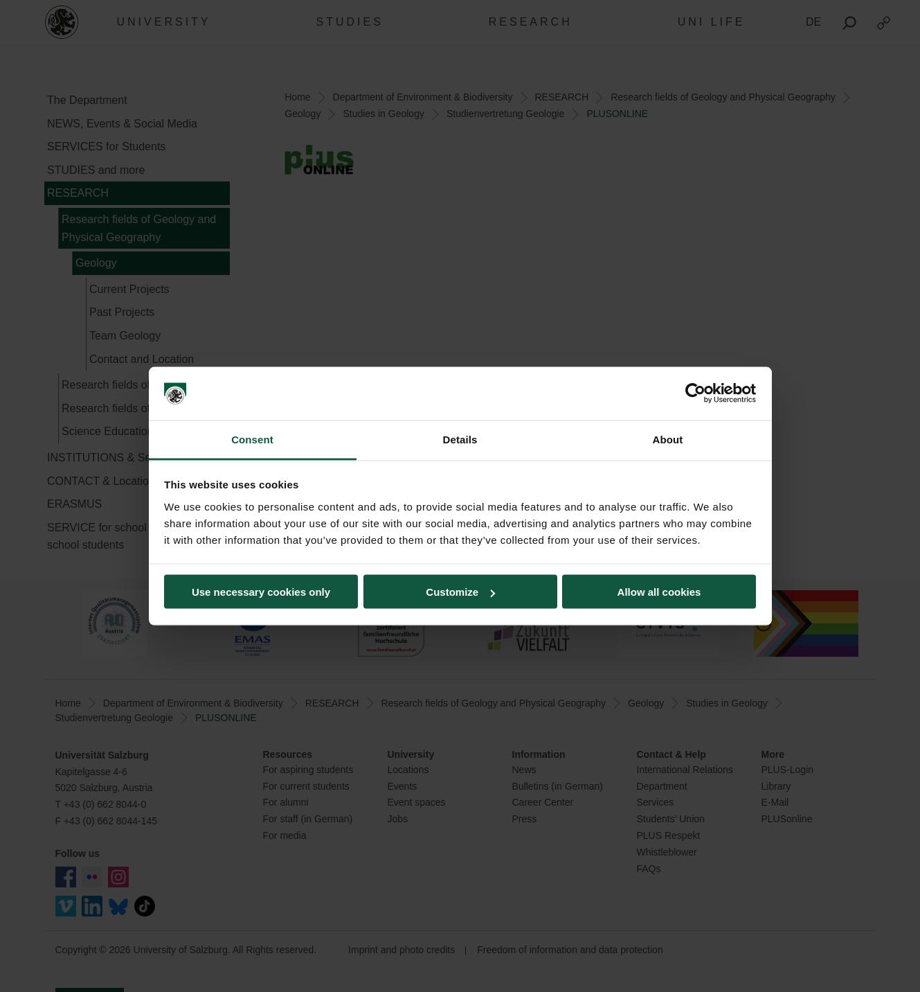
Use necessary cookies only (261, 592)
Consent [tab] (252, 439)
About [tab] (668, 439)
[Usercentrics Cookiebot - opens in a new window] (695, 393)
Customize (460, 592)
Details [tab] (460, 439)
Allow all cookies (659, 592)
